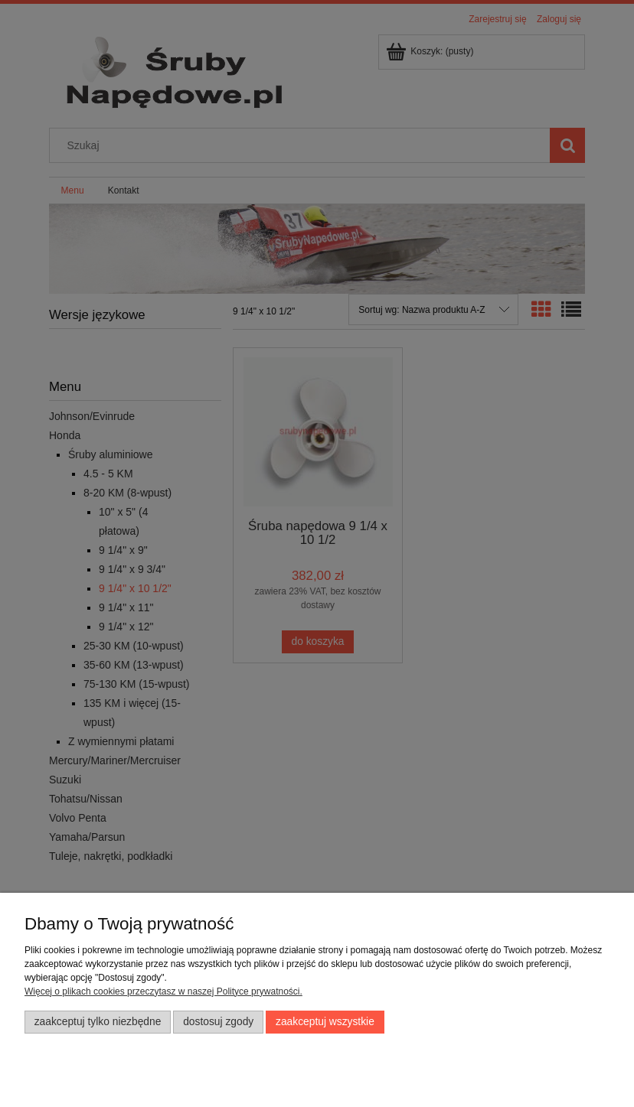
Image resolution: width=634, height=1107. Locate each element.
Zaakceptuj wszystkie (325, 1021)
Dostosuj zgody (218, 1021)
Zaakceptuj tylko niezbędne (98, 1021)
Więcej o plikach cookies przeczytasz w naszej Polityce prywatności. (163, 991)
